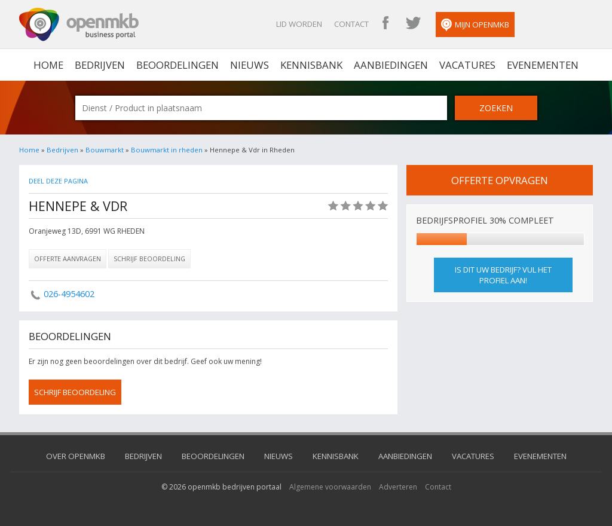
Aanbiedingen (391, 65)
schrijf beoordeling (75, 392)
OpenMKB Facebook (385, 24)
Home (29, 149)
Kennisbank (311, 65)
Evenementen (543, 65)
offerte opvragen (499, 180)
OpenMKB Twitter (413, 24)
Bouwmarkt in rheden (167, 149)
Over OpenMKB (75, 456)
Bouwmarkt (104, 149)
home (48, 65)
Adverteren (398, 487)
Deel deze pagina (58, 180)
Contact (351, 24)
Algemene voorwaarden (330, 487)
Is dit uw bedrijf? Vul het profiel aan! (503, 275)
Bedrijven (100, 65)
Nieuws (249, 65)
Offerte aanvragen (67, 258)
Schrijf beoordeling (149, 258)
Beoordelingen (177, 65)
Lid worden (299, 24)
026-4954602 (69, 293)
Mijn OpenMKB (475, 25)
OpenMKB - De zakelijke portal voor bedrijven (79, 24)
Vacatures (467, 65)
